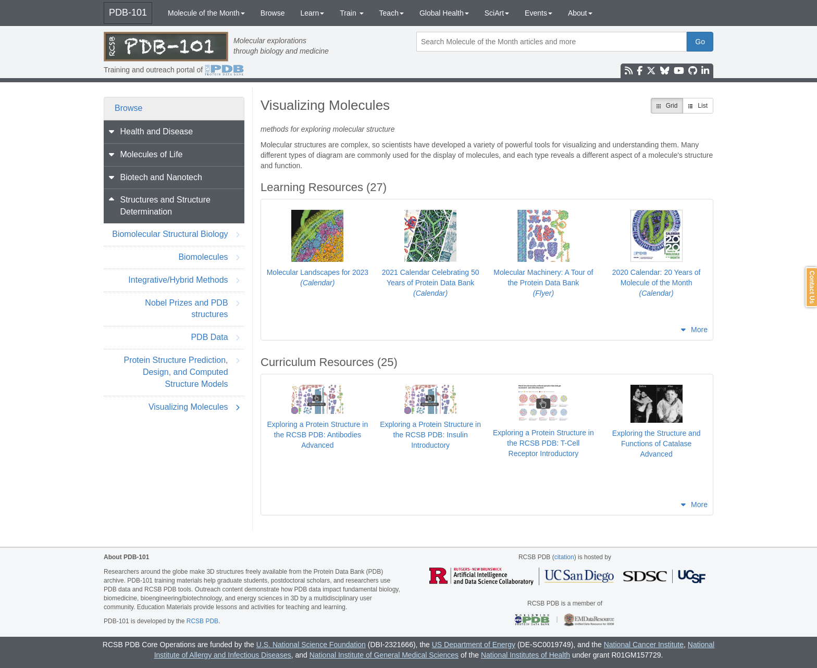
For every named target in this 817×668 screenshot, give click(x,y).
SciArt (497, 13)
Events (538, 13)
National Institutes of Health (525, 655)
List (698, 105)
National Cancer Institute (644, 644)
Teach (391, 13)
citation (564, 557)
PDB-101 (128, 12)
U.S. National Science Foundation (311, 644)
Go (700, 41)
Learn (312, 13)
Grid (667, 105)
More (699, 329)
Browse (273, 13)
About (580, 13)
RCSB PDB (202, 621)
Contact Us (811, 287)
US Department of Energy (473, 644)
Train (351, 13)
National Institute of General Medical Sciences (384, 655)
